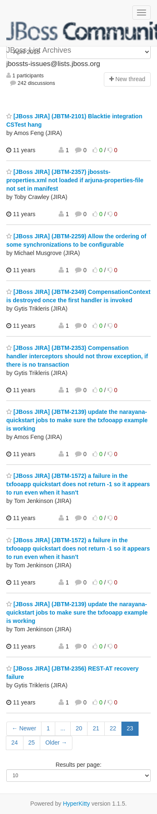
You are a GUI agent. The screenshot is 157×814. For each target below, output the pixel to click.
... (62, 728)
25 (31, 742)
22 (113, 728)
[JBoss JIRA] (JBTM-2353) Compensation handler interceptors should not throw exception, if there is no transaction (77, 356)
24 (14, 742)
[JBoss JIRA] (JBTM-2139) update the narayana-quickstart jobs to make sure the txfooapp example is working (77, 420)
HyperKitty (76, 803)
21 (96, 728)
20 (79, 728)
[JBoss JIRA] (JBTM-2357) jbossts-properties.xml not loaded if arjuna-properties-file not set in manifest (75, 180)
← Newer (24, 728)
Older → (56, 742)
